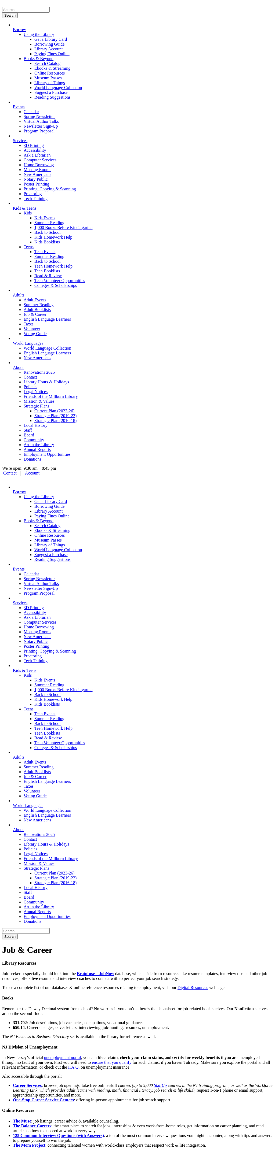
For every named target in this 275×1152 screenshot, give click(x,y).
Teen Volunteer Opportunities (59, 280)
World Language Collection (58, 87)
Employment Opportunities (47, 454)
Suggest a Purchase (51, 92)
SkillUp (160, 1085)
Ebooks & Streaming (52, 68)
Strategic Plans (36, 406)
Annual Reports (37, 449)
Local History (35, 425)
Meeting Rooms (37, 169)
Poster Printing (36, 184)
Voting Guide (35, 333)
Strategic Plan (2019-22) (55, 415)
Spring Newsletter (39, 116)
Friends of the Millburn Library (51, 396)
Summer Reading (49, 222)
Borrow (19, 29)
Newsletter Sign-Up (41, 126)
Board (29, 435)
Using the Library (39, 34)
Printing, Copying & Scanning (50, 189)
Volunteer (32, 329)
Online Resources (49, 73)
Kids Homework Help (53, 237)
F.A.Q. (74, 1067)
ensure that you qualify (111, 1062)
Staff (28, 430)
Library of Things (49, 82)
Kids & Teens (24, 208)
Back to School (47, 232)
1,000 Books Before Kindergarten (63, 227)
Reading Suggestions (52, 97)
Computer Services (40, 160)
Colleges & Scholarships (55, 285)
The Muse (22, 1121)
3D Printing (34, 145)
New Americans (37, 174)
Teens (29, 247)
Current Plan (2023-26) (54, 411)
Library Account (48, 49)
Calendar (31, 111)
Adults (18, 295)
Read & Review (48, 275)
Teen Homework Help (53, 266)
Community (34, 440)
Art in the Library (39, 444)
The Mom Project (29, 1145)
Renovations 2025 (39, 372)
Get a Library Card (50, 39)
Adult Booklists (37, 309)
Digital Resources (193, 987)
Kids (28, 213)
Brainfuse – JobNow (95, 973)
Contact (30, 377)
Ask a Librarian (37, 155)
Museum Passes (48, 78)
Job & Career (35, 314)
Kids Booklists (47, 242)
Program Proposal (39, 131)
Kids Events (44, 218)
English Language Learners (47, 319)
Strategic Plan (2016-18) (55, 420)
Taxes (29, 324)
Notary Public (36, 179)
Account (31, 473)
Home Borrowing (39, 164)
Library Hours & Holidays (46, 382)
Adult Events (35, 300)
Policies (30, 386)
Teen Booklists (47, 271)
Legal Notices (36, 391)
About (18, 367)
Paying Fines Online (52, 53)
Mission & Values (39, 401)
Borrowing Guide (49, 44)
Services (20, 140)
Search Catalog (47, 63)
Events (19, 107)
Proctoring (33, 193)
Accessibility (35, 150)
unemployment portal (62, 1057)
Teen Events (44, 251)
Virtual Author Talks (41, 121)
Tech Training (36, 198)
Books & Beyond (38, 58)
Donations (32, 459)
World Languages (28, 343)
